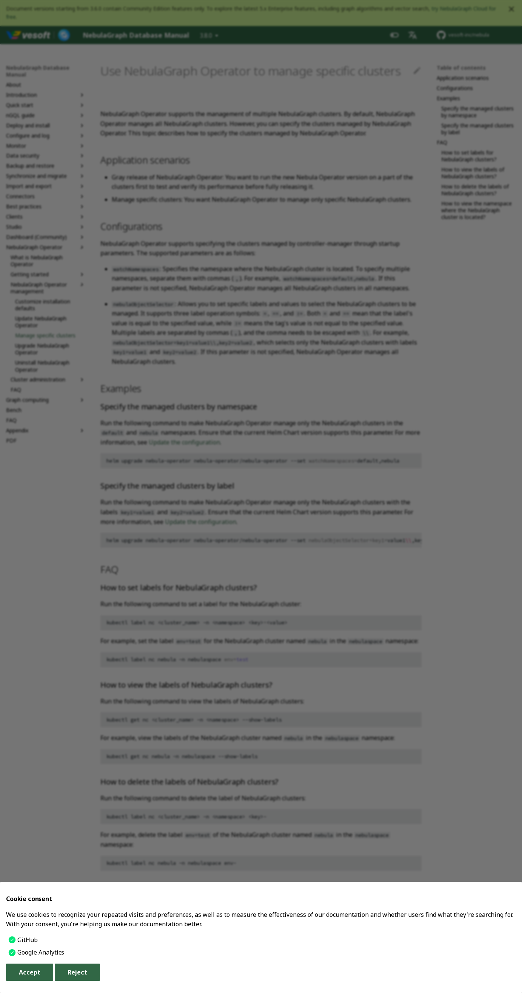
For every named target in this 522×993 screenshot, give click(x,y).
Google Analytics (40, 952)
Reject (77, 972)
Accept (29, 972)
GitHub (27, 940)
